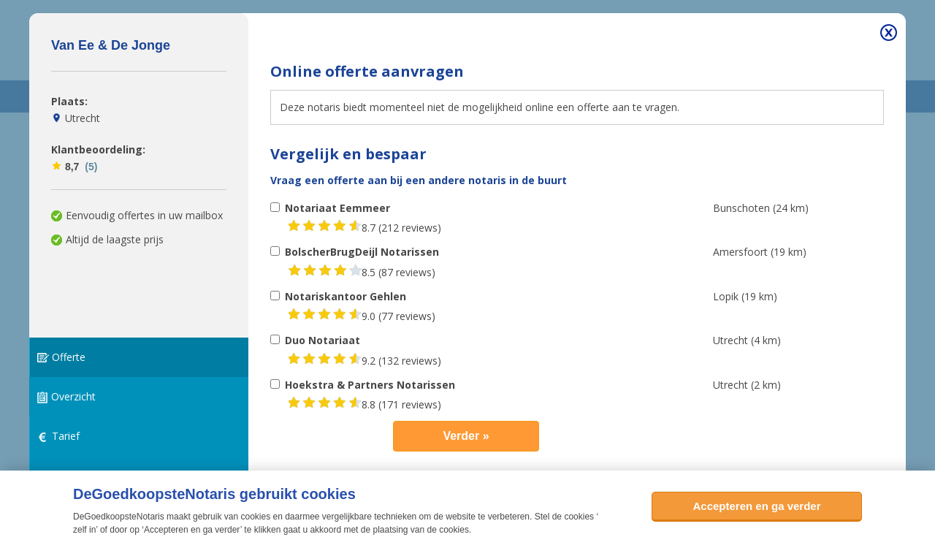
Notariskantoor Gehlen (345, 296)
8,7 (74, 166)
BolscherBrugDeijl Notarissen (362, 252)
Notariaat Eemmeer (337, 208)
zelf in (84, 530)
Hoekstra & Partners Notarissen (370, 385)
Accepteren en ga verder (756, 506)
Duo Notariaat (322, 340)
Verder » (466, 436)
